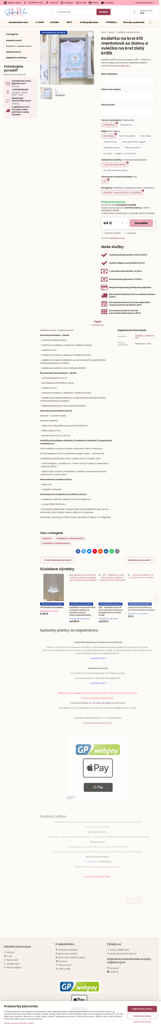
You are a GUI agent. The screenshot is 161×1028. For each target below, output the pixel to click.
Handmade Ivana (117, 238)
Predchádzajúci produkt (57, 560)
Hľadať (104, 11)
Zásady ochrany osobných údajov (19, 1023)
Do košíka (141, 223)
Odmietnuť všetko (142, 1016)
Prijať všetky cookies (142, 1009)
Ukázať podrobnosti (142, 1022)
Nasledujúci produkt (140, 560)
